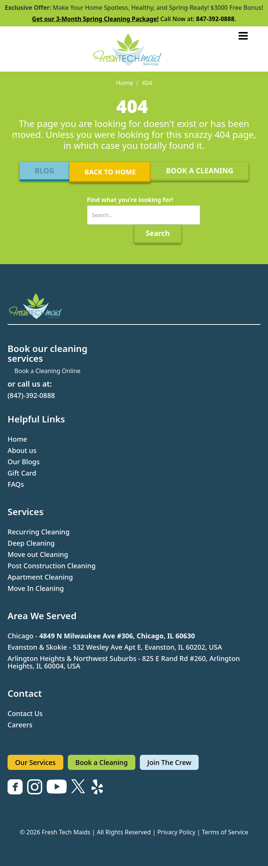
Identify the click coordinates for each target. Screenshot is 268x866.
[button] (243, 36)
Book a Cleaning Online (47, 371)
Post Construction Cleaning (52, 565)
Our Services (35, 762)
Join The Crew (169, 762)
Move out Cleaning (38, 554)
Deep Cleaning (31, 543)
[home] (134, 49)
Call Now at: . (134, 19)
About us (22, 450)
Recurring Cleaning (39, 531)
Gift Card (22, 472)
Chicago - (101, 635)
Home (124, 83)
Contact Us (25, 713)
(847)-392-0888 (31, 395)
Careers (20, 724)
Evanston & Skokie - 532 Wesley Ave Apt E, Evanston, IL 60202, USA (115, 647)
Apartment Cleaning (40, 576)
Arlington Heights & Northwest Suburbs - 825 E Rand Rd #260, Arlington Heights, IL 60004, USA (124, 662)
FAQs (16, 484)
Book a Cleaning (101, 762)
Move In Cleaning (36, 588)
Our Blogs (24, 461)
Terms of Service (225, 832)
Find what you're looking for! (130, 199)
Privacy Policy (176, 832)
